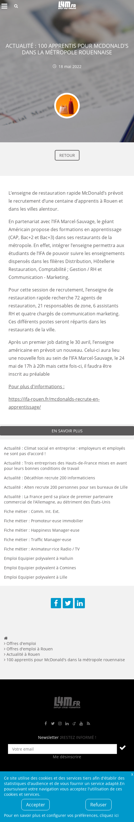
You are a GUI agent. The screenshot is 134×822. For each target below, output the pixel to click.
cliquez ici (109, 815)
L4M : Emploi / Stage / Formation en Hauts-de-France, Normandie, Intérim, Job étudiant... (67, 6)
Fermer (132, 774)
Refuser (98, 805)
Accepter (35, 805)
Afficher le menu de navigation (4, 6)
